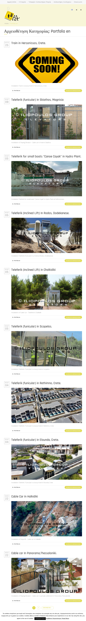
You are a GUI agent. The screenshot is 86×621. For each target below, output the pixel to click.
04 (7, 385)
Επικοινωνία (78, 2)
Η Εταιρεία (22, 2)
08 (7, 102)
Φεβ (7, 496)
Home (7, 23)
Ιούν (7, 43)
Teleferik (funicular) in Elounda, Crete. (35, 440)
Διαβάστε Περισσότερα (73, 90)
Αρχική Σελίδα (11, 2)
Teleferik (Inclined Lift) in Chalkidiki (33, 270)
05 (6, 159)
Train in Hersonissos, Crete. (28, 43)
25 (6, 45)
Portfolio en (17, 90)
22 (6, 499)
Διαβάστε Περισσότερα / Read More (57, 618)
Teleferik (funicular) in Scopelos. (31, 326)
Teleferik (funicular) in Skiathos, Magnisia (37, 100)
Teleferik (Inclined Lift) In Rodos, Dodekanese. (40, 213)
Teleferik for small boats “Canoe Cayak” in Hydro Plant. (46, 156)
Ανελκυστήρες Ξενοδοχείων (62, 2)
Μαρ (7, 99)
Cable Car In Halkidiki (24, 496)
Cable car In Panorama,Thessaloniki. (34, 553)
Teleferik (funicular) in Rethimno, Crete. (36, 383)
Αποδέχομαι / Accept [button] (40, 618)
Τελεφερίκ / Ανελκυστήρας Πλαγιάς (40, 2)
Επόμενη (47, 608)
